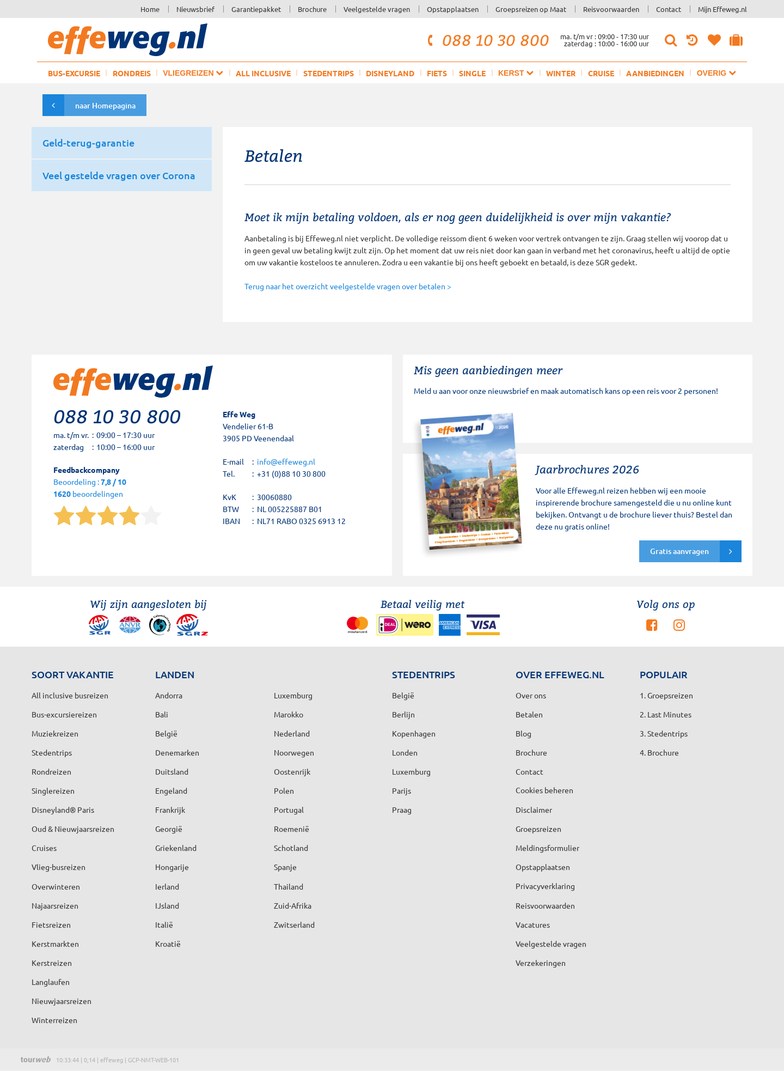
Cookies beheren (544, 790)
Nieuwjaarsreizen (61, 1001)
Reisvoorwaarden (611, 9)
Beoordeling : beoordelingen (89, 488)
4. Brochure (659, 752)
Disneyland (390, 73)
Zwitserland (294, 924)
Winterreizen (54, 1020)
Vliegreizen (193, 73)
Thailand (288, 886)
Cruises (44, 848)
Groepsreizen (538, 828)
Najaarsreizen (55, 905)
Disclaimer (534, 809)
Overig (716, 73)
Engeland (171, 790)
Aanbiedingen (655, 73)
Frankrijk (170, 809)
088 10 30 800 (486, 40)
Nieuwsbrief (195, 9)
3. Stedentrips (664, 733)
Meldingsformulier (547, 848)
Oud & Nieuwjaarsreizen (73, 828)
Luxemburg (411, 771)
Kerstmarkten (55, 943)
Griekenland (176, 848)
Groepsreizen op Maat (530, 9)
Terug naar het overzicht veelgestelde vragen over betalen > (347, 286)
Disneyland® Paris (63, 809)
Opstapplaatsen (453, 9)
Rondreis (132, 73)
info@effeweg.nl (286, 461)
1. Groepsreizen (666, 695)
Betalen (529, 714)
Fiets (437, 73)
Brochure (312, 9)
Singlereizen (53, 790)
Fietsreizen (51, 924)
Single (472, 73)
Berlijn (403, 714)
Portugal (289, 809)
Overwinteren (56, 886)
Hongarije (172, 867)
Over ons (531, 695)
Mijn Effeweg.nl (722, 9)
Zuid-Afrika (292, 905)
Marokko (288, 714)
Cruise (601, 73)
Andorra (168, 695)
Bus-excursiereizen (64, 714)
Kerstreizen (52, 962)
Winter (560, 73)
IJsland (167, 905)
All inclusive (263, 73)
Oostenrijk (292, 771)
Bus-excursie (74, 73)
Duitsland (171, 771)
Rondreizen (51, 771)
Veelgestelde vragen (377, 9)
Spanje (285, 867)
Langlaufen (51, 982)
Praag (402, 809)
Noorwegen (294, 752)
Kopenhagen (414, 733)
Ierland (167, 886)
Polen (284, 790)
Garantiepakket (256, 9)
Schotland (291, 848)
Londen (405, 752)
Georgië (168, 828)
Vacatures (533, 924)
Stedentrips (328, 73)
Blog (523, 733)
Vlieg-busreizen (58, 867)
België (166, 733)
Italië (164, 924)
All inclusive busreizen (70, 695)
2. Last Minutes (665, 714)
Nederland (292, 733)
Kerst (516, 73)
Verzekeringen (541, 962)
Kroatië (168, 943)
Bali (161, 714)
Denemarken (177, 752)
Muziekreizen (55, 733)
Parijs (401, 790)
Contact (668, 9)
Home (150, 9)
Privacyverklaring (545, 886)
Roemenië (291, 828)
